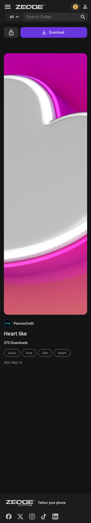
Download (52, 32)
